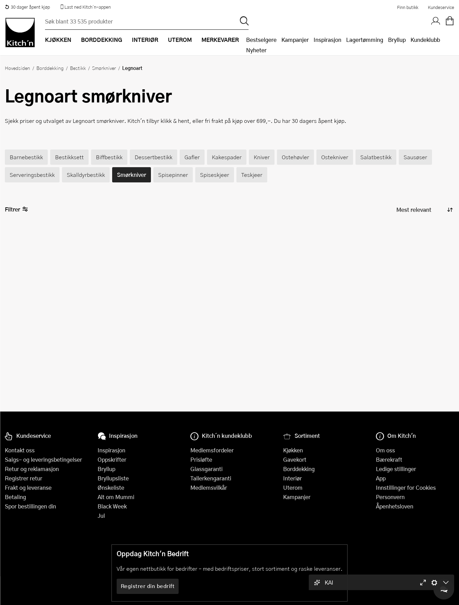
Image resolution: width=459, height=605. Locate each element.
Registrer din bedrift (148, 586)
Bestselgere (261, 40)
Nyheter (256, 50)
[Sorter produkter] (424, 209)
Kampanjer (295, 40)
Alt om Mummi (116, 497)
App (381, 478)
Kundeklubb (425, 40)
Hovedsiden (17, 67)
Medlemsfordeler (212, 450)
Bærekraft (389, 459)
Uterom (293, 487)
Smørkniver (104, 67)
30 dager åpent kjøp (27, 7)
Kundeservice (441, 7)
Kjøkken (293, 450)
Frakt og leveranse (28, 487)
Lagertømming (364, 40)
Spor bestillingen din (30, 506)
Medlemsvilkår (208, 487)
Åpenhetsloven (394, 506)
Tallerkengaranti (210, 478)
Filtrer (16, 209)
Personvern (390, 497)
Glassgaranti (206, 469)
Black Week (112, 506)
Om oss (385, 450)
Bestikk (78, 67)
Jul (101, 516)
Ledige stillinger (396, 469)
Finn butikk (407, 7)
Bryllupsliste (113, 478)
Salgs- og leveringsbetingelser (43, 459)
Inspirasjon (327, 40)
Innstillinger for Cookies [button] (406, 487)
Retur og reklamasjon (32, 469)
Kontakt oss (20, 450)
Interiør (292, 478)
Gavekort (294, 459)
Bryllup (397, 40)
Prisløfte (201, 459)
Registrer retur (23, 478)
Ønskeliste (111, 487)
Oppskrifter (112, 459)
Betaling (15, 497)
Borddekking (50, 67)
